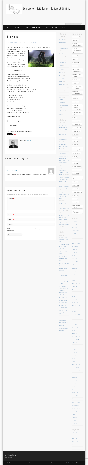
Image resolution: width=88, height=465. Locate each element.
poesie (62, 110)
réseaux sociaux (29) (77, 177)
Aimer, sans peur (63, 325)
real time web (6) (77, 170)
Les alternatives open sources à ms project (63, 146)
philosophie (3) (76, 160)
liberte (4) (75, 134)
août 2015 (74, 293)
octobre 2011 (75, 340)
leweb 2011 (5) (76, 131)
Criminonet (75, 432)
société (60, 94)
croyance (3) (76, 83)
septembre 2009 (76, 408)
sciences (61, 91)
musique (61, 75)
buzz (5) (75, 66)
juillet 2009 (74, 414)
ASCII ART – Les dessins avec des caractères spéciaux (64, 127)
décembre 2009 (76, 399)
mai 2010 (74, 383)
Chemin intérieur (63, 42)
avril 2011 (74, 352)
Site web (10, 224)
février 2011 (75, 358)
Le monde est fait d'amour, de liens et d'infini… (46, 8)
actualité (61, 39)
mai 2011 (74, 349)
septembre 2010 (76, 371)
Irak (61, 65)
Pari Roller (74, 438)
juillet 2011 (74, 343)
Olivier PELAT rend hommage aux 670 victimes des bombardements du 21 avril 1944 (64, 290)
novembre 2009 (76, 402)
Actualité (18, 27)
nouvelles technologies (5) (77, 149)
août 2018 (74, 265)
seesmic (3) (76, 185)
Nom (11, 214)
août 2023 (74, 224)
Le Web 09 (74, 435)
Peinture (61, 81)
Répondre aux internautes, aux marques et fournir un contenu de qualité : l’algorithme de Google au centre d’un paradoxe (64, 158)
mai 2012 (74, 318)
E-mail (11, 219)
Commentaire (11, 198)
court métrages (64, 48)
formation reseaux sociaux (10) (77, 97)
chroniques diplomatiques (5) (77, 70)
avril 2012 (74, 321)
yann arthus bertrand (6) (76, 211)
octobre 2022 (75, 230)
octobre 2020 (75, 246)
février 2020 (75, 262)
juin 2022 (74, 234)
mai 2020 (74, 255)
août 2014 (74, 299)
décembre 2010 (76, 364)
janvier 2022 (75, 237)
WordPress (80, 463)
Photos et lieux (62, 84)
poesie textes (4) (77, 166)
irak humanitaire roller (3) (77, 113)
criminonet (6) (76, 79)
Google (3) (75, 102)
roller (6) (75, 182)
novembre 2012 (76, 315)
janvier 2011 (75, 361)
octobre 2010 (75, 368)
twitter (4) (75, 195)
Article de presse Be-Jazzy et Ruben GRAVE (63, 239)
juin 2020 (74, 252)
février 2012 (75, 327)
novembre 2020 (76, 243)
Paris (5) (75, 156)
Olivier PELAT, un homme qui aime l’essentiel (63, 258)
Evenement (62, 57)
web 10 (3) (75, 202)
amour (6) (75, 56)
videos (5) (75, 199)
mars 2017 (74, 277)
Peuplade (74, 445)
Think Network (75, 448)
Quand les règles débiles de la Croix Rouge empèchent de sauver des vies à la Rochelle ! (64, 206)
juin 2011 (74, 346)
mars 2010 (74, 389)
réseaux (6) (76, 173)
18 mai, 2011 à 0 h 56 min (13, 171)
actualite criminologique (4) (77, 44)
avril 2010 (74, 386)
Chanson (62, 102)
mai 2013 (74, 311)
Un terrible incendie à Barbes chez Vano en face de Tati (64, 179)
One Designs (71, 463)
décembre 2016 (76, 283)
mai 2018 (74, 271)
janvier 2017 (75, 280)
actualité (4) (76, 40)
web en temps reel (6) (76, 206)
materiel (61, 72)
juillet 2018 (74, 268)
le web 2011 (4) (77, 128)
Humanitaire (36, 27)
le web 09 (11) (76, 121)
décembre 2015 (76, 290)
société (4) (75, 189)
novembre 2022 (76, 227)
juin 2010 (74, 380)
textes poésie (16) (77, 192)
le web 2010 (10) (77, 124)
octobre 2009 (75, 405)
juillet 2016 (74, 287)
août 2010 (74, 374)
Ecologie (61, 53)
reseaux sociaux (63, 88)
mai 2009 (74, 421)
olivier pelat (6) (76, 153)
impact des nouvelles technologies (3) (77, 107)
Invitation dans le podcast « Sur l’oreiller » (63, 270)
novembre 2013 (76, 305)
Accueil (9, 27)
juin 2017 (74, 274)
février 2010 (75, 392)
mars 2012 (74, 324)
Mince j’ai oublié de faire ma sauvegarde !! (64, 187)
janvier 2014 (75, 302)
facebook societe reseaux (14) (77, 87)
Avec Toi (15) (76, 62)
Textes (46, 27)
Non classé (61, 78)
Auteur (54, 27)
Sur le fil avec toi (63, 297)
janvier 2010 (75, 396)
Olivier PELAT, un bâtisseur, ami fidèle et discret (64, 312)
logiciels (61, 69)
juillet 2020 (74, 249)
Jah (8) (74, 117)
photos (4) (75, 163)
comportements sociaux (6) (77, 75)
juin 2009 (74, 417)
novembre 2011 (76, 336)
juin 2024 (74, 221)
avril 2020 (74, 258)
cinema (60, 45)
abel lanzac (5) (76, 37)
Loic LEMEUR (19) (77, 138)
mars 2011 (74, 355)
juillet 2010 (74, 377)
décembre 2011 (76, 333)
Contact (63, 27)
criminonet (63, 62)
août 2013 (74, 308)
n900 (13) (75, 141)
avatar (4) (75, 59)
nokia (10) (75, 144)
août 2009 (74, 411)
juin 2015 (74, 296)
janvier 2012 (75, 330)
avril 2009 (74, 424)
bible (61, 99)
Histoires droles (64, 105)
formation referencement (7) (77, 92)
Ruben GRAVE (13, 42)
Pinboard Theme (62, 463)
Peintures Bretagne (77, 442)
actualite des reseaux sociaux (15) (77, 50)
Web (27, 27)
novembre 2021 (76, 240)
